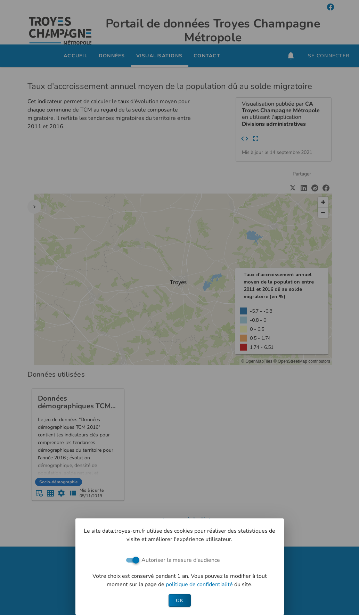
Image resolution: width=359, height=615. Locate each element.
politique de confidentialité (200, 584)
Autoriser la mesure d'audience (180, 560)
